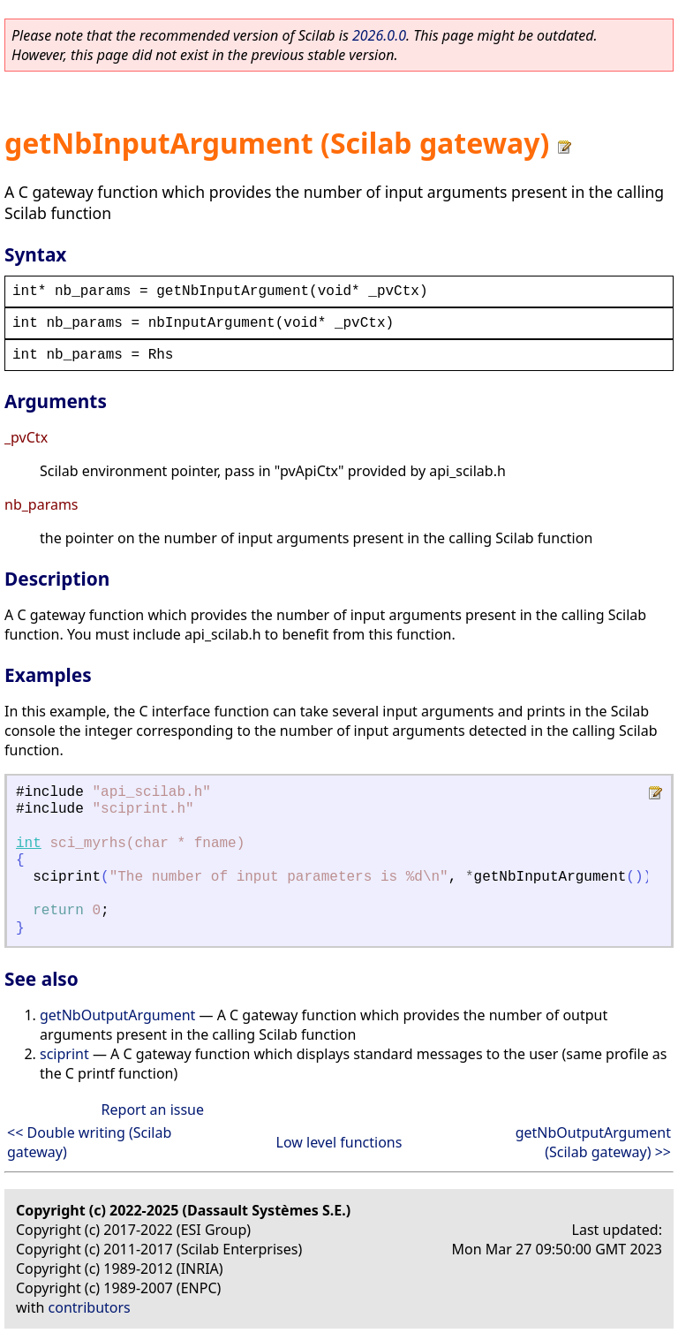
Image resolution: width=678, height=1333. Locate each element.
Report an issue (153, 1109)
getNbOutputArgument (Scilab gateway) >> (593, 1142)
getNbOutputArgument (117, 1015)
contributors (90, 1307)
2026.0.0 (379, 35)
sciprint (64, 1054)
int (28, 844)
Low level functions (339, 1142)
